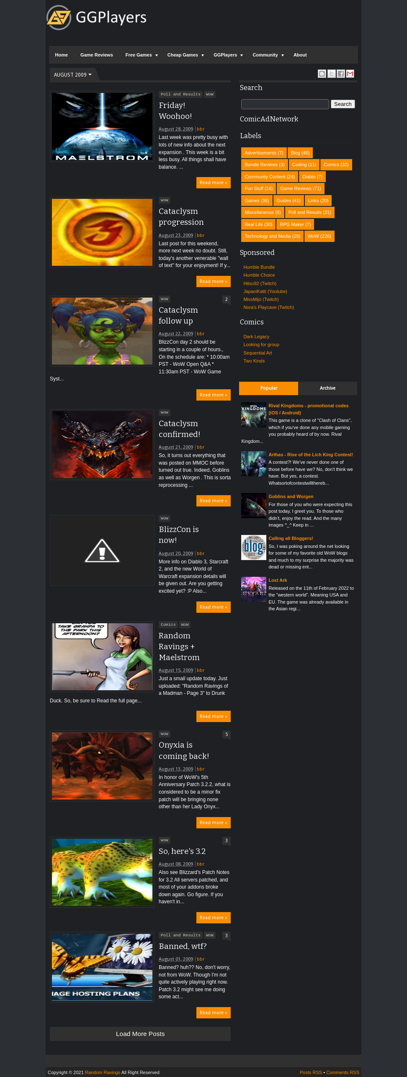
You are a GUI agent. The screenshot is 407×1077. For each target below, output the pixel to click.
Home (61, 54)
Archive (327, 388)
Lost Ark (277, 580)
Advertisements (260, 152)
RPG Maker (292, 224)
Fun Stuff (254, 188)
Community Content (265, 176)
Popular (268, 388)
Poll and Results (181, 94)
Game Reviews (96, 54)
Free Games (139, 54)
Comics (168, 624)
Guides (284, 200)
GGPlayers (225, 54)
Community (265, 54)
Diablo (308, 176)
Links (313, 200)
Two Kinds (254, 360)
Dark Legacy (256, 336)
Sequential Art (257, 352)
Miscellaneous (259, 212)
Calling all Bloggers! (290, 538)
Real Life (254, 224)
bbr (200, 129)
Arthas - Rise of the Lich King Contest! (310, 454)
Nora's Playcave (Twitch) (268, 307)
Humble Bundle (259, 267)
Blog (295, 152)
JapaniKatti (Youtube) (265, 291)
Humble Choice (259, 275)
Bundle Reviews (261, 164)
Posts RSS (311, 1072)
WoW (210, 94)
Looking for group (261, 344)
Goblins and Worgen (290, 496)
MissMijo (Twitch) (260, 299)
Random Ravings (102, 1072)
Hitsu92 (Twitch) (259, 283)
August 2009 (70, 75)
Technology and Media (268, 236)
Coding (299, 164)
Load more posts (140, 1033)
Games (252, 200)
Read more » (213, 182)
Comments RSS (342, 1072)
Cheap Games (182, 54)
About (300, 54)
